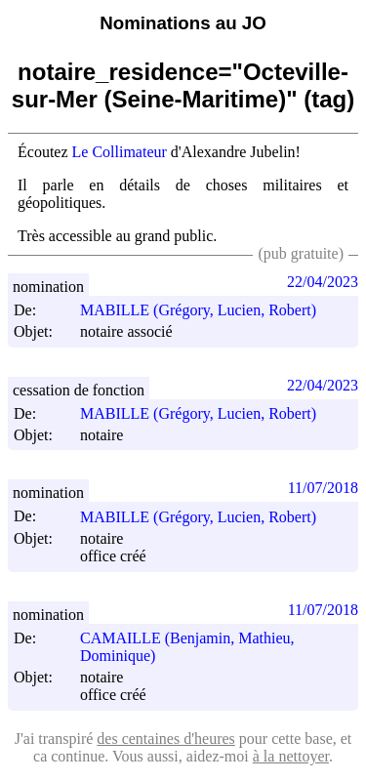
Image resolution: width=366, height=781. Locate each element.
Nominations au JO (182, 23)
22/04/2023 (322, 281)
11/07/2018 (323, 487)
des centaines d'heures (166, 738)
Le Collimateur (119, 152)
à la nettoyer (291, 756)
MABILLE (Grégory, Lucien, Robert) (207, 310)
